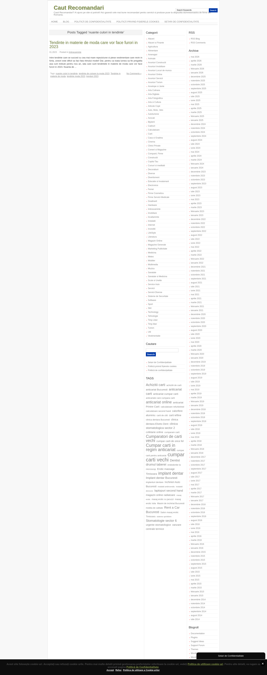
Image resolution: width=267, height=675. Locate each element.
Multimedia (153, 264)
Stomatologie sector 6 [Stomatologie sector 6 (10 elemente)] (161, 520)
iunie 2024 (195, 148)
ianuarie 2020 (197, 358)
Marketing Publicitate (157, 249)
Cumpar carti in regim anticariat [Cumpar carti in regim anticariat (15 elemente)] (160, 447)
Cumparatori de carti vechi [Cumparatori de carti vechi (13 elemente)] (164, 438)
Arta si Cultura (154, 102)
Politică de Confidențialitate (142, 667)
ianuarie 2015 (197, 595)
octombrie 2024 (198, 132)
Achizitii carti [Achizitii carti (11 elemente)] (155, 385)
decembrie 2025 (198, 76)
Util (149, 332)
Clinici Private (154, 146)
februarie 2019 (197, 401)
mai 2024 (195, 152)
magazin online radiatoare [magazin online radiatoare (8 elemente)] (160, 495)
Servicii (151, 288)
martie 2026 (196, 65)
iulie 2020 (195, 334)
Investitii (151, 229)
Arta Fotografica (155, 98)
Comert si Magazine (157, 149)
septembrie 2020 (198, 326)
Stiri (150, 308)
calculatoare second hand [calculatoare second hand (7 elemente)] (158, 411)
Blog (66, 21)
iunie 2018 (195, 433)
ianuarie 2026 (197, 72)
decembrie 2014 (198, 599)
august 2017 (196, 473)
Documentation (198, 633)
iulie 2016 (195, 524)
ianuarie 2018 (197, 453)
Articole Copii (154, 106)
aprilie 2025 (196, 108)
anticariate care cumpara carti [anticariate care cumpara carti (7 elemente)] (160, 398)
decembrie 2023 (198, 172)
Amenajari (152, 54)
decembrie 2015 (198, 552)
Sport (150, 304)
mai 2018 (195, 437)
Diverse (151, 173)
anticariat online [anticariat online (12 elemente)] (159, 402)
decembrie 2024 (198, 124)
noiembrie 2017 (198, 461)
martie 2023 (196, 207)
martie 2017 (196, 492)
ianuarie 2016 (197, 548)
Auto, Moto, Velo (155, 110)
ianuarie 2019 (197, 405)
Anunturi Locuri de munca (160, 70)
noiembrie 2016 (198, 508)
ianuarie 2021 (197, 310)
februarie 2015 (197, 591)
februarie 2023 (197, 211)
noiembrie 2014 (198, 603)
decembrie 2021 (198, 267)
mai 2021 (195, 294)
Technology (153, 312)
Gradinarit (152, 201)
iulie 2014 (195, 619)
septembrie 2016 (198, 516)
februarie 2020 (197, 354)
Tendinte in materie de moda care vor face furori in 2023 (93, 44)
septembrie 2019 (198, 374)
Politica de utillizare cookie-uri (205, 664)
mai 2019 (195, 389)
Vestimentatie (154, 336)
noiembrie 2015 (198, 556)
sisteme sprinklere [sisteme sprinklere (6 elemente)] (164, 517)
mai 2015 (195, 580)
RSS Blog (195, 39)
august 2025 (196, 92)
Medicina (152, 252)
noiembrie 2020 (198, 318)
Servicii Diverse (155, 292)
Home (54, 21)
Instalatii (152, 221)
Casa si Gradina (155, 138)
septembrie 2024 (198, 136)
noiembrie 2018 (198, 413)
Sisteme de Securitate (158, 296)
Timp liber (152, 324)
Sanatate (152, 272)
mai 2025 (195, 104)
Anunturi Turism (155, 82)
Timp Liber (153, 320)
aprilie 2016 (196, 536)
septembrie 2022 (198, 231)
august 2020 (196, 330)
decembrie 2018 (198, 409)
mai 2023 (195, 199)
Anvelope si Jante (156, 86)
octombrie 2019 (198, 370)
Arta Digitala (153, 94)
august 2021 (196, 282)
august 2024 (196, 140)
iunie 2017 (195, 481)
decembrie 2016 (198, 504)
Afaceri (151, 39)
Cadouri (151, 126)
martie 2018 (196, 445)
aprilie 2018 (196, 441)
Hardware (152, 205)
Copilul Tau (153, 161)
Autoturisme (153, 114)
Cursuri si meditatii (156, 165)
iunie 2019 (195, 385)
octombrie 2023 (198, 179)
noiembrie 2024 (198, 128)
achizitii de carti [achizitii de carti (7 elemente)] (174, 385)
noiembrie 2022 (198, 223)
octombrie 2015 (198, 560)
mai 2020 (195, 342)
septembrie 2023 (198, 183)
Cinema (151, 142)
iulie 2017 (195, 477)
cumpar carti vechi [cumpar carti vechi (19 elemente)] (165, 457)
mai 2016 (195, 532)
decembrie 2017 (198, 457)
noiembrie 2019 (198, 366)
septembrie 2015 (198, 564)
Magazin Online (155, 241)
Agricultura (153, 46)
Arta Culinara (154, 90)
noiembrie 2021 (198, 271)
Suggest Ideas (197, 641)
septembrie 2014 (198, 611)
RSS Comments (198, 43)
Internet (151, 225)
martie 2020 (196, 350)
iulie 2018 (195, 429)
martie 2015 (196, 587)
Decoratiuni (153, 169)
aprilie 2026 (196, 61)
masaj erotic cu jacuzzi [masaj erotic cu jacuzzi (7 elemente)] (163, 499)
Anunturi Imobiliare (156, 66)
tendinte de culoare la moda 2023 (94, 73)
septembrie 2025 (198, 88)
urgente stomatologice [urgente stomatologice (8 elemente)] (158, 524)
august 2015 (196, 568)
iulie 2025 (195, 96)
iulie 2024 (195, 144)
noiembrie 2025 (198, 80)
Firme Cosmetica (156, 193)
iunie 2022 (195, 243)
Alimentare (153, 50)
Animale (151, 58)
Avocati (151, 118)
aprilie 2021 (196, 298)
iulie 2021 (195, 286)
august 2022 (196, 235)
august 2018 (196, 425)
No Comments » (133, 73)
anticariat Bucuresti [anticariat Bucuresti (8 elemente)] (157, 389)
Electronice (153, 185)
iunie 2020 (195, 338)
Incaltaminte (153, 217)
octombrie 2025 (198, 84)
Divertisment (153, 177)
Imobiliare (152, 213)
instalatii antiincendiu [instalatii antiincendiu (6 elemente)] (166, 487)
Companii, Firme (155, 153)
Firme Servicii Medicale (158, 197)
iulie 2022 (195, 239)
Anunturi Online (155, 74)
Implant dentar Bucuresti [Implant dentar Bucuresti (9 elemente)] (161, 478)
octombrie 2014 (198, 607)
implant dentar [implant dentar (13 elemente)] (170, 473)
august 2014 (196, 615)
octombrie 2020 (198, 322)
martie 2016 (196, 540)
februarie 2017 (197, 496)
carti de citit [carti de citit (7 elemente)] (162, 415)
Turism (151, 328)
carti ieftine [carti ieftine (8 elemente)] (175, 415)
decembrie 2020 (198, 314)
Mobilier (151, 260)
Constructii (153, 157)
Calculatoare (153, 130)
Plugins (194, 637)
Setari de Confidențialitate (181, 21)
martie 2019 (196, 397)
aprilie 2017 (196, 488)
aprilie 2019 (196, 393)
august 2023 (196, 187)
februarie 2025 (197, 116)
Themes (194, 649)
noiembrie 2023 (198, 175)
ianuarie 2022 (197, 263)
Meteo (151, 256)
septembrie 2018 (198, 421)
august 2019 (196, 378)
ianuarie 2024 (197, 168)
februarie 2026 (197, 69)
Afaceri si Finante (156, 43)
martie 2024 (196, 160)
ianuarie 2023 (197, 215)
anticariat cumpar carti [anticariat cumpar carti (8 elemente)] (165, 394)
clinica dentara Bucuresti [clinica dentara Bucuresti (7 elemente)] (158, 419)
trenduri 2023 (92, 76)
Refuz (118, 670)
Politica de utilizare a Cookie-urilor (141, 670)
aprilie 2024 (196, 156)
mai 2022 (195, 247)
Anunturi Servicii (155, 78)
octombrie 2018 (198, 417)
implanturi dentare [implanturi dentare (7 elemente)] (154, 482)
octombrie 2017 (198, 465)
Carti (150, 134)
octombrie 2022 (198, 227)
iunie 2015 (195, 576)
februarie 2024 (197, 164)
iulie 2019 (195, 381)
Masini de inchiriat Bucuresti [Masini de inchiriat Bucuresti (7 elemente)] (170, 503)
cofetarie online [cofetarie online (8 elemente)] (154, 432)
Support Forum (198, 645)
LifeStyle (152, 233)
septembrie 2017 (198, 469)
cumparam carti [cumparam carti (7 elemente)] (172, 432)
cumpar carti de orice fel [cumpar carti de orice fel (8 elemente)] (170, 441)
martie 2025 (196, 112)
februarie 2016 (197, 544)
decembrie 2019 (198, 362)
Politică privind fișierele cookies (137, 21)
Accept (110, 670)
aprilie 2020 (196, 346)
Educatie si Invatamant (158, 181)
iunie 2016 (195, 528)
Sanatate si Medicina (157, 276)
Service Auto (153, 284)
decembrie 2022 (198, 219)
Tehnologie (153, 316)
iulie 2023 (195, 191)
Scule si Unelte (155, 280)
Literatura (152, 237)
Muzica (151, 268)
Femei (151, 189)
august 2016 (196, 520)
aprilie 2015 (196, 584)
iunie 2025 (195, 100)
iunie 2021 (195, 290)
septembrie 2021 (198, 278)
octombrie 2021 (198, 275)
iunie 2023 (195, 195)
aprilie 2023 (196, 203)
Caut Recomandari (79, 7)
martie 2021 (196, 302)
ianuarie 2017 (197, 500)
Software (152, 300)
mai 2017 (195, 484)
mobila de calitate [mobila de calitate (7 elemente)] (154, 508)
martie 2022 (196, 255)
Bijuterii (151, 122)
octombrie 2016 (198, 512)
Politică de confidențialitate (92, 21)
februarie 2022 (197, 259)
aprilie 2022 (196, 251)
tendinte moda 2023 (76, 76)
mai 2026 (195, 57)
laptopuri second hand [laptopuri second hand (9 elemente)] (168, 490)
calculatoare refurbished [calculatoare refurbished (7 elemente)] (172, 406)
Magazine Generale (157, 245)
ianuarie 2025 (197, 120)
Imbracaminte (75, 52)
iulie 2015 (195, 572)
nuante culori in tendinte (67, 73)
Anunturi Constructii (157, 62)
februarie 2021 (197, 306)
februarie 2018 (197, 449)
